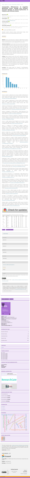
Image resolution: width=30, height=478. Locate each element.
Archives (6, 4)
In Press (3, 352)
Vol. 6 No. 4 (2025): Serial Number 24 (14, 4)
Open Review (6, 233)
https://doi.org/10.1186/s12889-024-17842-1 (18, 166)
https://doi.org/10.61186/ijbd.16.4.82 (14, 205)
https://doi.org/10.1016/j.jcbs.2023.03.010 (12, 193)
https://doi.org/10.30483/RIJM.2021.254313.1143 (17, 182)
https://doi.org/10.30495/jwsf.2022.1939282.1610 (9, 98)
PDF (4, 229)
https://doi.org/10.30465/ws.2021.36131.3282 (14, 113)
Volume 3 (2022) (4, 357)
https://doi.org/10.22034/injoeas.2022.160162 (18, 109)
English (2, 347)
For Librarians (3, 409)
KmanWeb (25, 473)
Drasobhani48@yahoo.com (11, 20)
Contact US (14, 472)
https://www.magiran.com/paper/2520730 (8, 103)
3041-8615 (5, 316)
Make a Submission (14, 471)
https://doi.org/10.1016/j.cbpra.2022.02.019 (11, 188)
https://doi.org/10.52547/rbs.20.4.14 (7, 156)
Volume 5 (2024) (5, 355)
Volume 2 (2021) (4, 358)
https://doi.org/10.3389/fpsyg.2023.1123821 (8, 200)
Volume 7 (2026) (5, 353)
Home (3, 4)
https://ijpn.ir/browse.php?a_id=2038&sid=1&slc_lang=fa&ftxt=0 (12, 148)
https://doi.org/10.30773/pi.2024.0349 (16, 123)
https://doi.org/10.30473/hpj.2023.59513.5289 (19, 135)
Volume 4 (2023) (5, 356)
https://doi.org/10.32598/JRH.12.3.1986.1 (8, 119)
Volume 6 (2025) (4, 354)
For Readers (3, 406)
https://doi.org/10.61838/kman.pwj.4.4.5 (8, 171)
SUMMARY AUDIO (10, 229)
